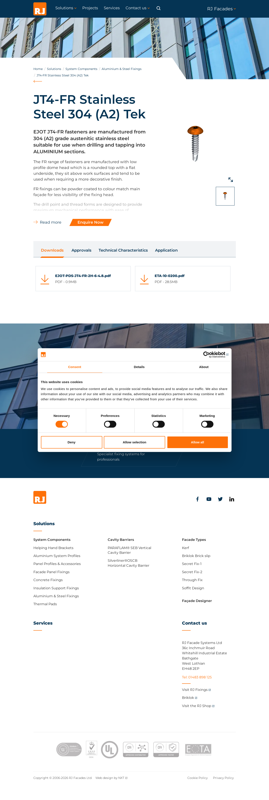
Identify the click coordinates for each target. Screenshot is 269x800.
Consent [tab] (74, 366)
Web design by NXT (109, 778)
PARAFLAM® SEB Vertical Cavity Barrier (129, 550)
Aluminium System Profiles (56, 556)
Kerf (185, 548)
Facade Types (194, 540)
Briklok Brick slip (196, 556)
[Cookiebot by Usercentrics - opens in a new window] (209, 354)
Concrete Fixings (48, 580)
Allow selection (134, 442)
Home (38, 69)
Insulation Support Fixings (56, 588)
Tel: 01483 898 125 (197, 677)
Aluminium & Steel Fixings (121, 69)
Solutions (54, 69)
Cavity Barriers (121, 540)
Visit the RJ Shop (196, 706)
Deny (72, 442)
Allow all (197, 442)
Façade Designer (197, 601)
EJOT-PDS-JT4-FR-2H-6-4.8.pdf (83, 276)
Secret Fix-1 (192, 564)
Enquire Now (91, 222)
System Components (81, 69)
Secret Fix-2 (192, 572)
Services (43, 623)
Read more (50, 222)
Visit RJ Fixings (195, 690)
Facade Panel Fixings (51, 572)
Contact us (194, 623)
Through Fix (192, 580)
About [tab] (204, 366)
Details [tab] (139, 366)
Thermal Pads (45, 604)
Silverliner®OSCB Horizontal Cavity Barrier (128, 563)
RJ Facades (221, 8)
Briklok (188, 698)
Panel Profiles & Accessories (57, 564)
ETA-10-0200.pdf (170, 276)
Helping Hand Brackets (53, 548)
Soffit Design (193, 588)
